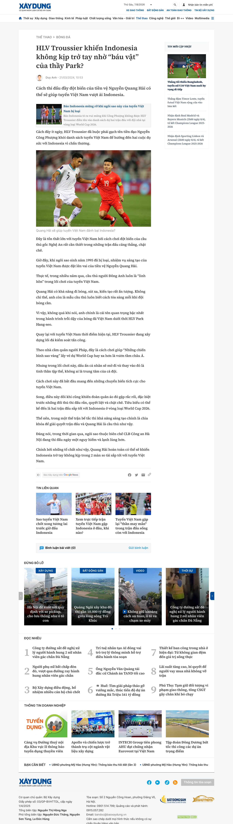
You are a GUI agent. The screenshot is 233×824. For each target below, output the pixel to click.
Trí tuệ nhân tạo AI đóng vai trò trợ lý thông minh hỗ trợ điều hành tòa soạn (118, 652)
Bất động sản (155, 10)
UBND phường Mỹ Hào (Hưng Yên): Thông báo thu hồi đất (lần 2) (184, 764)
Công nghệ (156, 18)
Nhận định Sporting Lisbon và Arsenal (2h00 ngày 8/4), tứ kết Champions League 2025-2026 (186, 139)
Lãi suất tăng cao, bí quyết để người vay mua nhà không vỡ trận (182, 671)
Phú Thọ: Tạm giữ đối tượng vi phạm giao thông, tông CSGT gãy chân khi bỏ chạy (183, 689)
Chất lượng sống (100, 18)
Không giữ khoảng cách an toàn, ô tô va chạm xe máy (140, 616)
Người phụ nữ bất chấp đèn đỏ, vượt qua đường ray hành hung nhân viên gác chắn (55, 671)
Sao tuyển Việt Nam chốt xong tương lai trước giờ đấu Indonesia (52, 526)
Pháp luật (82, 18)
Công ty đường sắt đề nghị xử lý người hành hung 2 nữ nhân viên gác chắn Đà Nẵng (187, 614)
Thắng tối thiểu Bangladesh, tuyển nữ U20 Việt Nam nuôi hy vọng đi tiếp (187, 85)
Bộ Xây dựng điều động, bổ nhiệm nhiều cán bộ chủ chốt (56, 689)
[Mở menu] (212, 18)
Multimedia (202, 18)
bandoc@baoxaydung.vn (111, 814)
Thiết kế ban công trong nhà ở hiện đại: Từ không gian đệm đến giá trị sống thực (183, 652)
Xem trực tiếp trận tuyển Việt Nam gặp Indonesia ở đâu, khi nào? (92, 526)
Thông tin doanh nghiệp (45, 705)
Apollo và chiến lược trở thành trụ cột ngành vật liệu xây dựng (90, 746)
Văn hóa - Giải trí (123, 18)
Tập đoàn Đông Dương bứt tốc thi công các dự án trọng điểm (187, 746)
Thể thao (142, 18)
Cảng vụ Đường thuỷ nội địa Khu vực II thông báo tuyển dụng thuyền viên (44, 746)
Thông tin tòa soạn (197, 782)
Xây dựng (41, 18)
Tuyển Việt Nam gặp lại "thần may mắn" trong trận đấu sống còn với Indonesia (131, 526)
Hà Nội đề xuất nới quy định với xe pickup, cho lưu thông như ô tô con (45, 614)
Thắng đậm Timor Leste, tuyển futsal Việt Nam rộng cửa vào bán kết (186, 102)
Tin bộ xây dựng (204, 10)
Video (189, 18)
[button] (112, 628)
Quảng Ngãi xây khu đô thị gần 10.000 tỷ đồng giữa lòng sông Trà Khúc (93, 614)
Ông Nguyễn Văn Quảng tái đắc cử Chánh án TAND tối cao (120, 671)
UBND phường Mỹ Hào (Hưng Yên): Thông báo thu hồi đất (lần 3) (94, 764)
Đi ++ (180, 18)
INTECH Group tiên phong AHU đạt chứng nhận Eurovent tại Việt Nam (140, 746)
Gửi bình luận (138, 548)
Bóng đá (63, 37)
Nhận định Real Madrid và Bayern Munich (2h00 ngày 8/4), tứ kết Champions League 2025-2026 (186, 121)
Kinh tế (69, 18)
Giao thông (56, 18)
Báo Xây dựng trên (61, 475)
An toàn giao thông (179, 10)
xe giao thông (135, 10)
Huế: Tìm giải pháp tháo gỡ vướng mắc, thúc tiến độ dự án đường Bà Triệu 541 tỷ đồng (120, 690)
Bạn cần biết (35, 765)
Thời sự (28, 18)
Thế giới (170, 18)
